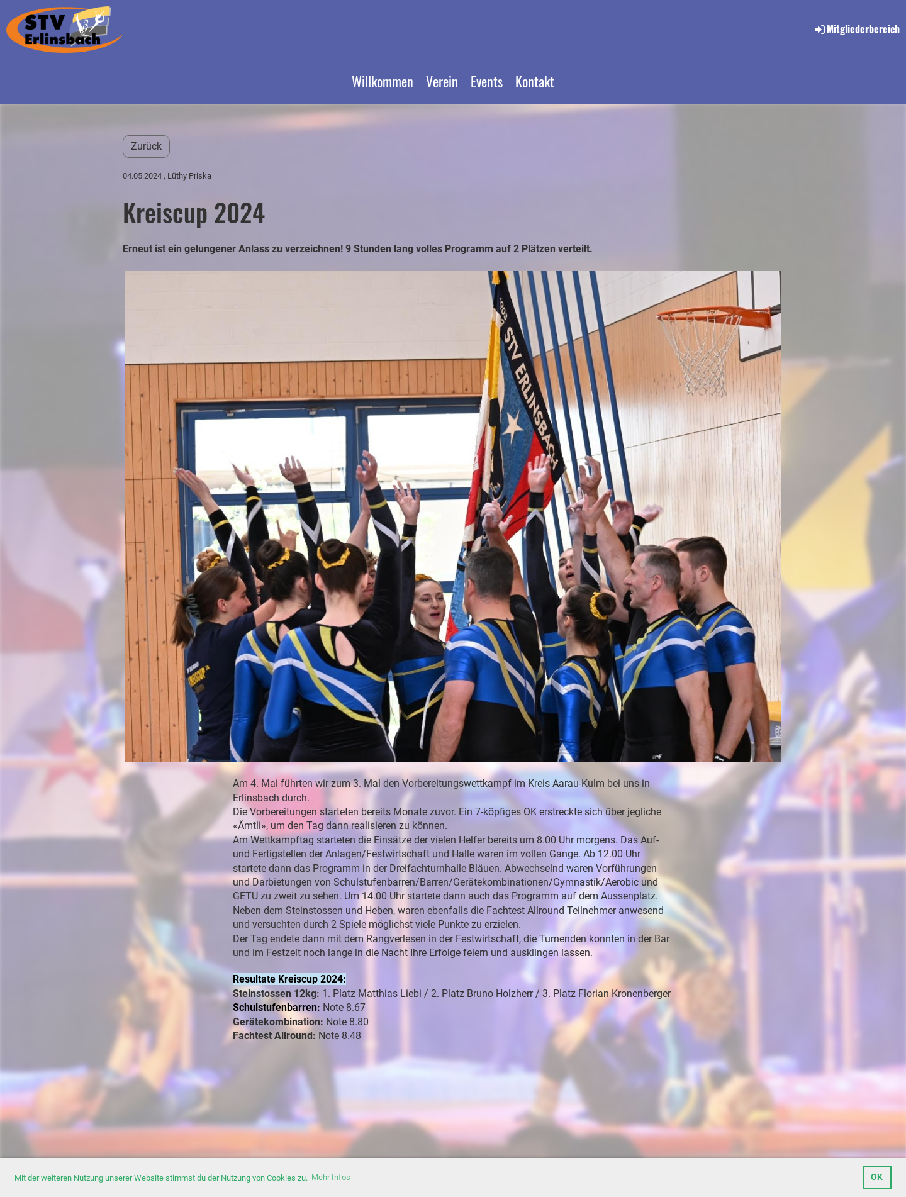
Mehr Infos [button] (330, 1177)
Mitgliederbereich (856, 28)
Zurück (146, 146)
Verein (442, 81)
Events (487, 81)
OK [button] (877, 1177)
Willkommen (382, 81)
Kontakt (534, 81)
